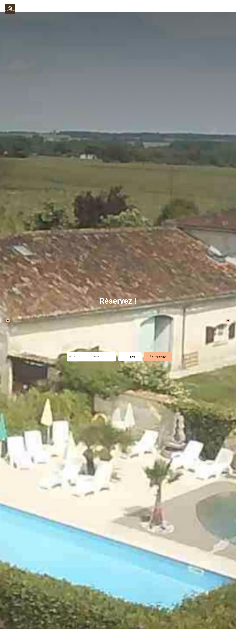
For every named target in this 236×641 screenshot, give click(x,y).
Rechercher (158, 357)
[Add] (138, 357)
